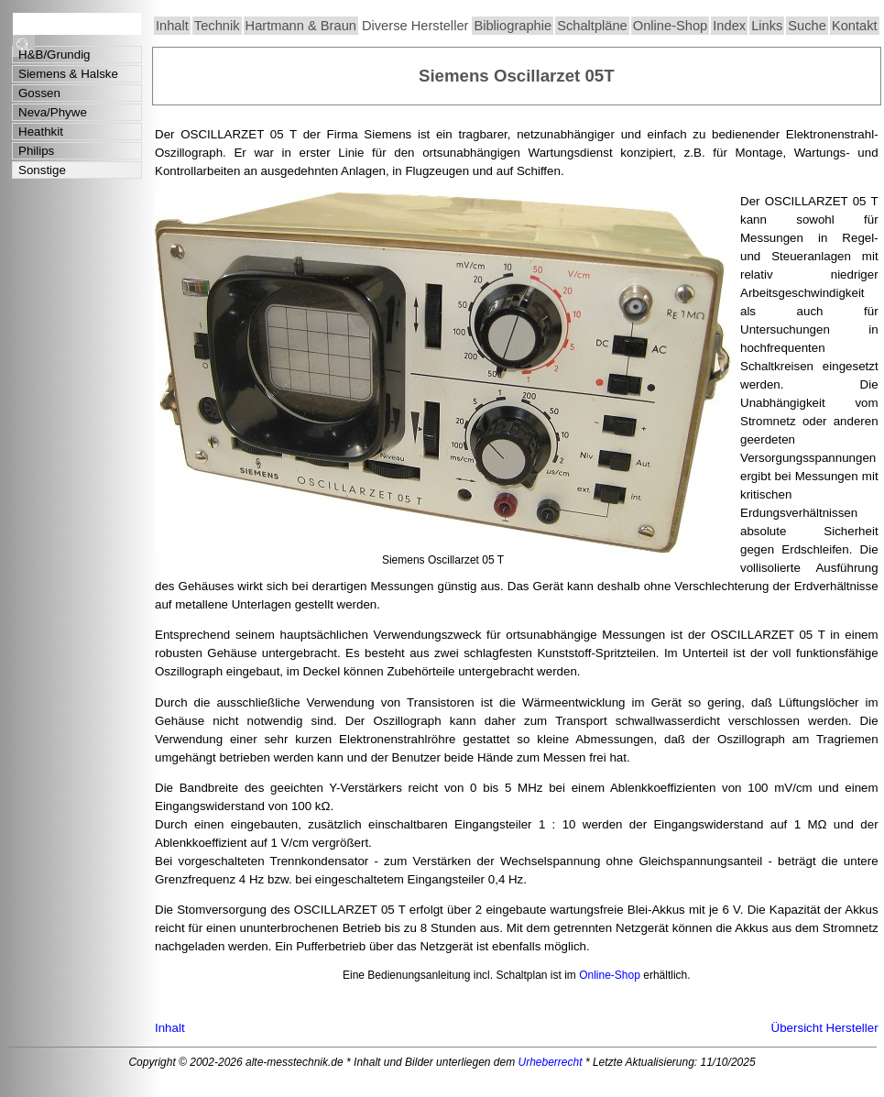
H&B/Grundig (54, 54)
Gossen (39, 93)
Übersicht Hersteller (825, 1028)
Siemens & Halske (68, 74)
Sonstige (42, 170)
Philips (36, 151)
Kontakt (855, 25)
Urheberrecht (550, 1062)
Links (766, 25)
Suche (807, 25)
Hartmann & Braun (301, 25)
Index (729, 25)
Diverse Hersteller (415, 25)
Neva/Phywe (52, 112)
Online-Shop (670, 25)
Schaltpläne (592, 25)
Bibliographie (512, 25)
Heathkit (40, 131)
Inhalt (172, 25)
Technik (217, 25)
